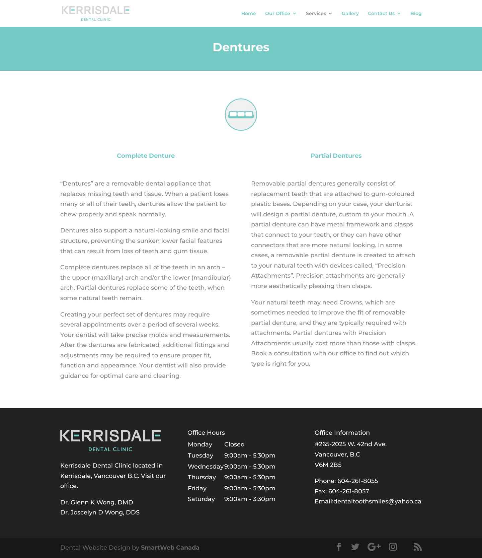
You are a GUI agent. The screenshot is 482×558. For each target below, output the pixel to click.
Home (248, 13)
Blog (416, 13)
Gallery (350, 13)
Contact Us (381, 13)
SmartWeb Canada (170, 547)
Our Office (277, 13)
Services (316, 13)
